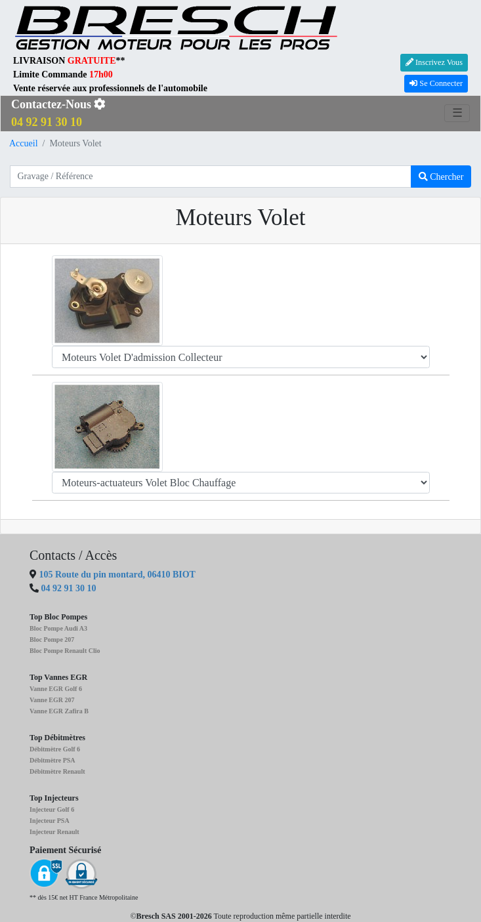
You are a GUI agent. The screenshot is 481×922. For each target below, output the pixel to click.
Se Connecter (436, 83)
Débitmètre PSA (52, 760)
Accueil (23, 143)
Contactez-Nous (58, 113)
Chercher (441, 177)
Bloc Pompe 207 (52, 639)
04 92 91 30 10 (68, 588)
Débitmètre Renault (57, 771)
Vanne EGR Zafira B (59, 711)
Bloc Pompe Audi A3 (58, 628)
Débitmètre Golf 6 (55, 749)
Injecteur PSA (50, 820)
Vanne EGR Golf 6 (56, 688)
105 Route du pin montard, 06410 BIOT (116, 574)
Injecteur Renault (54, 831)
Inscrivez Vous (434, 62)
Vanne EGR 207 (52, 699)
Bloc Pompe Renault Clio (65, 650)
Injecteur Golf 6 (52, 809)
